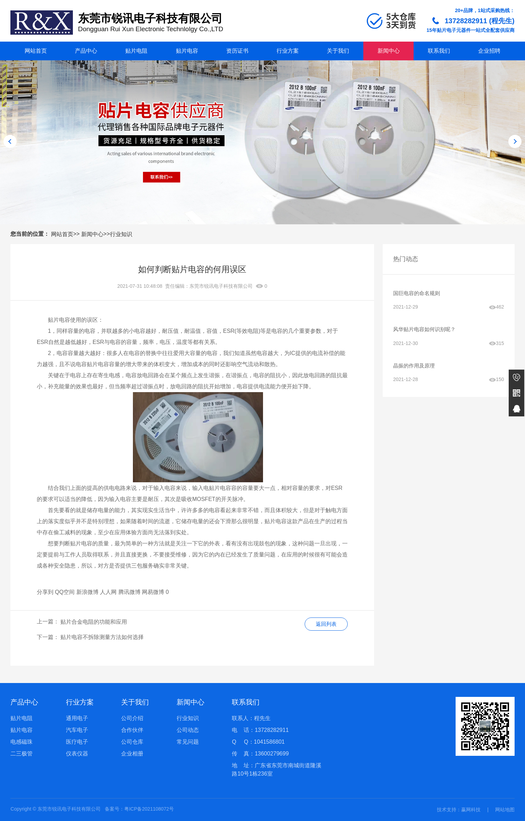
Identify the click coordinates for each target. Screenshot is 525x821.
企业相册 (132, 754)
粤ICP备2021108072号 (149, 809)
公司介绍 (132, 718)
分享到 (45, 592)
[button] (252, 209)
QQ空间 (65, 592)
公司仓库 (132, 742)
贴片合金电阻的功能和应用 (93, 622)
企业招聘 (489, 51)
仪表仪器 (77, 754)
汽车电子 (77, 730)
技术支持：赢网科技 (459, 809)
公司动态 (188, 730)
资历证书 (237, 51)
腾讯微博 (129, 592)
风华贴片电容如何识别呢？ (426, 331)
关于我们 (338, 51)
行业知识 (121, 234)
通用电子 (77, 718)
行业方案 (288, 51)
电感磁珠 (21, 742)
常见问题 (188, 742)
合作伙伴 (132, 730)
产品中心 (86, 51)
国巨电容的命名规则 (418, 293)
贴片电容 (187, 51)
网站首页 (36, 51)
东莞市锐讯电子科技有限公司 (221, 286)
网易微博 (153, 592)
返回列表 (325, 624)
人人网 (108, 592)
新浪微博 (87, 592)
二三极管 (21, 754)
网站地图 (505, 809)
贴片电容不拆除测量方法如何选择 (102, 637)
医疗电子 (77, 742)
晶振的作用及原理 (415, 368)
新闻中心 (389, 51)
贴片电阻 (136, 51)
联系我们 (439, 51)
